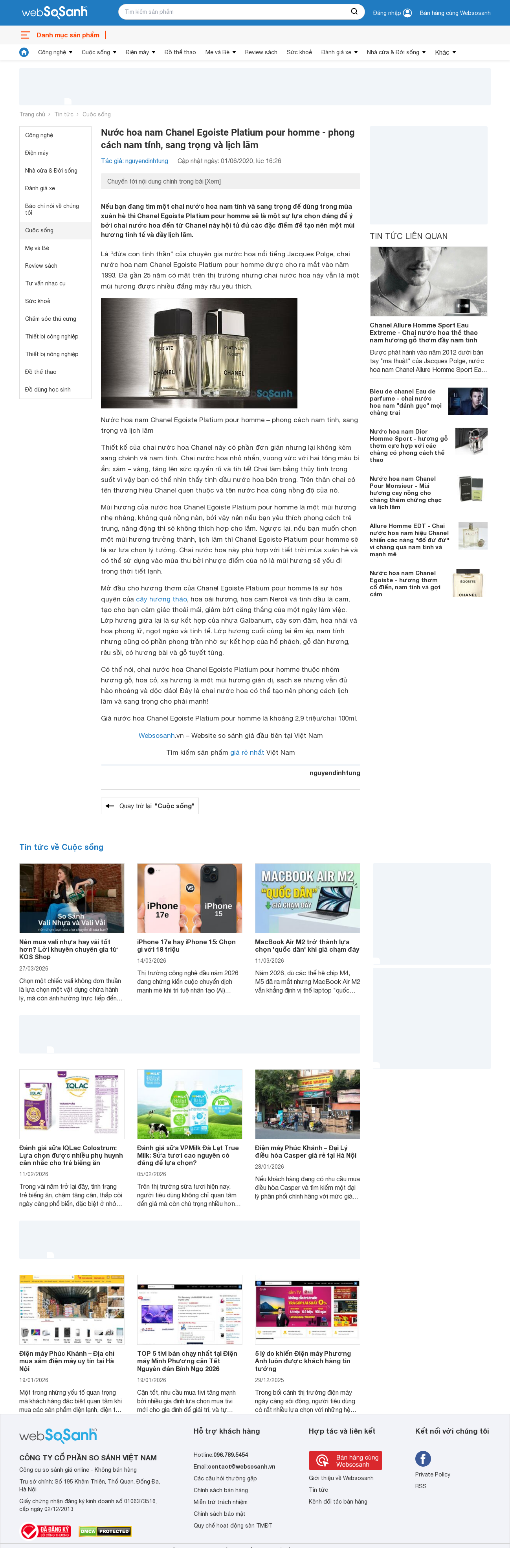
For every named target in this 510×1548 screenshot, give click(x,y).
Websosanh (157, 735)
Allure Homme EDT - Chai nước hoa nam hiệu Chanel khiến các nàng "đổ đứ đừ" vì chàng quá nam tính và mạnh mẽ (409, 539)
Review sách (261, 52)
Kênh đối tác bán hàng (338, 1501)
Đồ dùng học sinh (48, 389)
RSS (421, 1486)
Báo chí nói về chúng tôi (52, 209)
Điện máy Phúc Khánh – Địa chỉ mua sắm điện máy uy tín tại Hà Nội (66, 1360)
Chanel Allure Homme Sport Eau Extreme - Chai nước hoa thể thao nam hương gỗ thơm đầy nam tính (424, 332)
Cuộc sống (96, 52)
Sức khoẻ (299, 52)
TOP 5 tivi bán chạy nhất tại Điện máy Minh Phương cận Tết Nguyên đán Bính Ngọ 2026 (187, 1360)
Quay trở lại (156, 806)
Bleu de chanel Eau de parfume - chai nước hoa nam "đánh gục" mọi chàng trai (406, 402)
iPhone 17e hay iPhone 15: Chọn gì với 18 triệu (186, 945)
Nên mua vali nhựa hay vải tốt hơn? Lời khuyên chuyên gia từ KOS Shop (68, 949)
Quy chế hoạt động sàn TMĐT (233, 1525)
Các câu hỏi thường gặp (225, 1478)
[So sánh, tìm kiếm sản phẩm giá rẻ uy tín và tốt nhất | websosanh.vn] (54, 13)
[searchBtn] (355, 11)
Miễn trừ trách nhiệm (221, 1502)
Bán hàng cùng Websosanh (455, 13)
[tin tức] (24, 52)
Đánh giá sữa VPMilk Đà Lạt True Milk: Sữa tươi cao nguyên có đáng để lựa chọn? (188, 1155)
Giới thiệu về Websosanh (341, 1478)
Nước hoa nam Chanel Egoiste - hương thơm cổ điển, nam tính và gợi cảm (405, 583)
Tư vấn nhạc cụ (45, 283)
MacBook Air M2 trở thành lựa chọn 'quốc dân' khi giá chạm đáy (307, 945)
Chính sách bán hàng (221, 1490)
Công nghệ (52, 52)
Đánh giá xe (336, 52)
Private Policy (432, 1474)
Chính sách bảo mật (220, 1514)
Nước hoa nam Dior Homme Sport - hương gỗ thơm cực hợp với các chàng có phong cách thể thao (409, 445)
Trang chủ (32, 114)
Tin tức (63, 114)
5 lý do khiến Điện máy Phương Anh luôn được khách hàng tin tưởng (303, 1360)
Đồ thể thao (180, 52)
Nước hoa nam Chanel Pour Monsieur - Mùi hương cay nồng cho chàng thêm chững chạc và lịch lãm (406, 492)
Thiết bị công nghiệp (52, 336)
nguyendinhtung (335, 772)
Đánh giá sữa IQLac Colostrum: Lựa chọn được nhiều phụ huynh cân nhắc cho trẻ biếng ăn (71, 1155)
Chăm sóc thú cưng (50, 319)
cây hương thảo (161, 599)
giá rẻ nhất (247, 752)
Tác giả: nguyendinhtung (134, 160)
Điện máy (137, 52)
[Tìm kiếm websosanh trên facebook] (423, 1459)
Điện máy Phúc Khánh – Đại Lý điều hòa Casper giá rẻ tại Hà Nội (305, 1151)
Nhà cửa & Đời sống (393, 52)
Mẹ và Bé (217, 52)
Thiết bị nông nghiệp (52, 354)
